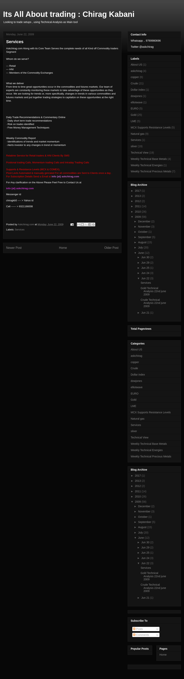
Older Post (111, 247)
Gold (133, 114)
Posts (138, 628)
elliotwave (136, 102)
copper (135, 77)
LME (133, 121)
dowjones (136, 96)
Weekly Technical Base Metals (149, 158)
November (144, 226)
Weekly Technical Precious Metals (151, 171)
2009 (138, 216)
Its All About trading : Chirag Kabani (69, 14)
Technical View (139, 152)
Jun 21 (145, 312)
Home (63, 247)
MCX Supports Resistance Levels (151, 127)
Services (20, 229)
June (141, 252)
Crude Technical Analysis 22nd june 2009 (153, 303)
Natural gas (138, 133)
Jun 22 (145, 278)
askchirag (136, 70)
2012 (138, 201)
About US (136, 64)
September (145, 237)
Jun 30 (145, 257)
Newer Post (14, 247)
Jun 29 (145, 262)
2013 (138, 195)
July (141, 247)
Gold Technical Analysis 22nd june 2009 (153, 291)
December (144, 221)
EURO (134, 108)
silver (134, 146)
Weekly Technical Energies (147, 165)
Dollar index (138, 89)
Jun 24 (145, 273)
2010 (138, 211)
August (142, 242)
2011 (138, 206)
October (143, 231)
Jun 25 (145, 267)
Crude (134, 83)
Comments (141, 634)
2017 (138, 190)
